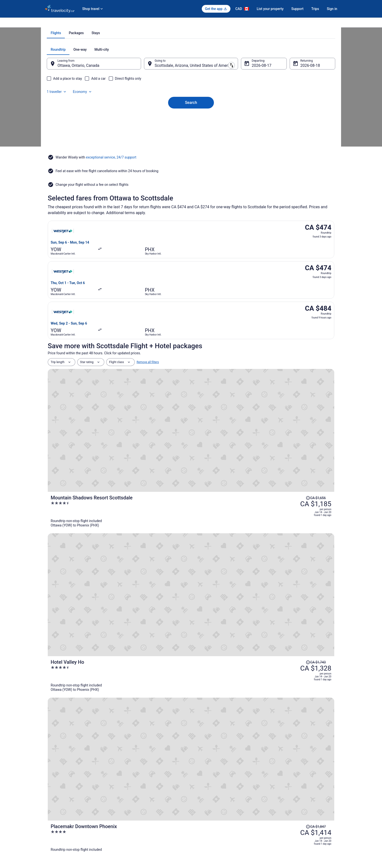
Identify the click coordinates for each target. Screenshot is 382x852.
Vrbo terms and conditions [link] (213, 778)
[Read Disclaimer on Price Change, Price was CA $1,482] (289, 503)
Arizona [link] (122, 23)
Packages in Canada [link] (133, 778)
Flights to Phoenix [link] (142, 23)
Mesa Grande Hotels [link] (207, 683)
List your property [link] (56, 771)
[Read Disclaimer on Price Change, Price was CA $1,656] (289, 327)
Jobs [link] (48, 763)
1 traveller (284, 105)
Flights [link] (71, 23)
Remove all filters (148, 312)
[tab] (171, 88)
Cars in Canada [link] (130, 763)
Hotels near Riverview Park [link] (212, 711)
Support (297, 9)
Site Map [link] (50, 802)
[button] (191, 644)
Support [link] (276, 755)
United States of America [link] (96, 23)
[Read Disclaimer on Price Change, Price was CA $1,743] (289, 371)
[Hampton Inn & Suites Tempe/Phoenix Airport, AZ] (238, 515)
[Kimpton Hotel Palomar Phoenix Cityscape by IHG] (238, 471)
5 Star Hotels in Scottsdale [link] (212, 674)
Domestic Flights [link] (131, 771)
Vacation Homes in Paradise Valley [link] (218, 701)
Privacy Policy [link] (205, 755)
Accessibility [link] (204, 786)
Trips (315, 9)
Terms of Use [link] (204, 771)
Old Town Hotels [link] (62, 692)
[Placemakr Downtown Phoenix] (238, 427)
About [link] (49, 755)
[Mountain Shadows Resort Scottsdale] (238, 339)
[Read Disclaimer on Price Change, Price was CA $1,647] (289, 459)
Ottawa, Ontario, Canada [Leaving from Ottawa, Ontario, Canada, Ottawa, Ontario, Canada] (88, 121)
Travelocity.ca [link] (54, 23)
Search (191, 149)
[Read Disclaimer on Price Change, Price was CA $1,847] (289, 415)
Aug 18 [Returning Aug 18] (300, 121)
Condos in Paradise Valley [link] (212, 692)
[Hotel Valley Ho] (238, 383)
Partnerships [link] (53, 778)
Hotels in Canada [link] (131, 755)
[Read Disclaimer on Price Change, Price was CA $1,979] (289, 547)
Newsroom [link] (52, 786)
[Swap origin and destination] (146, 118)
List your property (270, 9)
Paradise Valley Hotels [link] (67, 701)
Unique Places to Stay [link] (134, 786)
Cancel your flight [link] (282, 763)
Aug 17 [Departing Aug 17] (254, 121)
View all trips (191, 596)
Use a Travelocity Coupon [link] (287, 786)
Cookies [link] (201, 763)
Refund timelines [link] (282, 778)
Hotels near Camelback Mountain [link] (75, 683)
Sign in (332, 9)
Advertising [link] (52, 810)
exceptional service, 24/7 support (111, 199)
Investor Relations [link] (56, 794)
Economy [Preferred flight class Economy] (310, 105)
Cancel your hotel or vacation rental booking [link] (299, 771)
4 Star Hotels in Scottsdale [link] (70, 674)
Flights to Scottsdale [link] (172, 23)
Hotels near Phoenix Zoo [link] (68, 711)
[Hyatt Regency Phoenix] (238, 559)
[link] (85, 623)
